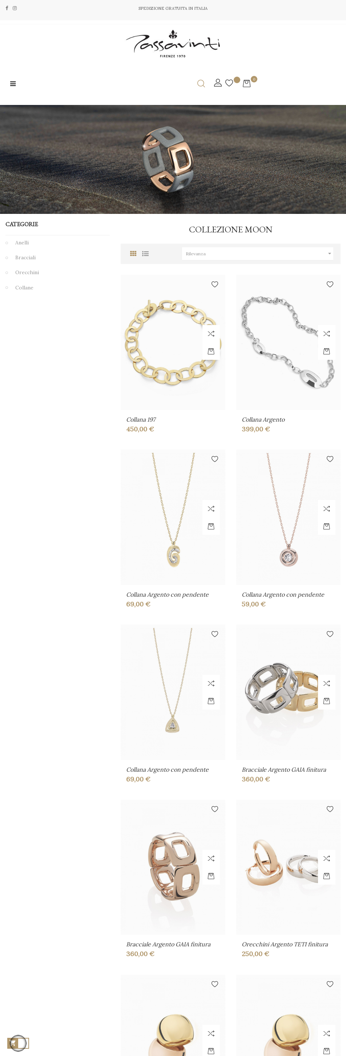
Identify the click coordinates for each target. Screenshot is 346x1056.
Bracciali (25, 257)
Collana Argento (263, 419)
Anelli (22, 242)
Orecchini (27, 272)
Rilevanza (259, 253)
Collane (24, 287)
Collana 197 (140, 419)
